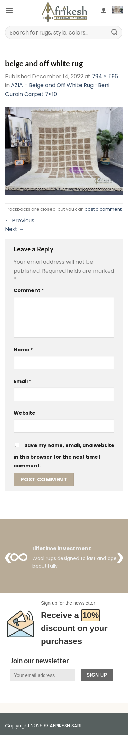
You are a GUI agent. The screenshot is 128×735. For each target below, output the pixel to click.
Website (24, 413)
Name (23, 349)
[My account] (103, 10)
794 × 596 (105, 76)
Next (14, 229)
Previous (19, 220)
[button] (9, 10)
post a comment (103, 209)
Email (22, 381)
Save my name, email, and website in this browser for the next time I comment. (64, 455)
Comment (29, 290)
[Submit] (115, 32)
